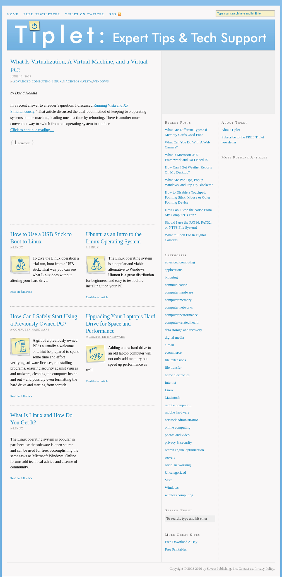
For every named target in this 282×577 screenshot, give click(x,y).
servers (170, 457)
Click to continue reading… (32, 130)
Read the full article (21, 291)
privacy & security (178, 442)
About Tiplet (230, 130)
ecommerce (173, 352)
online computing (177, 427)
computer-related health (182, 322)
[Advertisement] (52, 187)
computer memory (178, 300)
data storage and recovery (183, 330)
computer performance (181, 315)
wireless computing (179, 495)
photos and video (177, 435)
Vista (87, 81)
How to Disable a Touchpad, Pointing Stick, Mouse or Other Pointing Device (187, 197)
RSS (113, 14)
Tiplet (141, 34)
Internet (170, 382)
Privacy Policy (264, 569)
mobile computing (178, 405)
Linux (57, 81)
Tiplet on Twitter (84, 14)
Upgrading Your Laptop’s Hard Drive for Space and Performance (120, 323)
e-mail (169, 345)
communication (176, 285)
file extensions (175, 360)
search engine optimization (184, 450)
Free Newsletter (41, 14)
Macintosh (72, 81)
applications (173, 270)
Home (12, 14)
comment (22, 143)
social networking (178, 465)
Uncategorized (175, 472)
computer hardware (31, 329)
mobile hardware (177, 412)
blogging (171, 277)
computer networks (179, 307)
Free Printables (176, 549)
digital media (174, 337)
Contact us (245, 569)
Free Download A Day (181, 542)
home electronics (177, 375)
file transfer (173, 367)
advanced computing (32, 81)
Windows (101, 81)
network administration (182, 420)
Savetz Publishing (219, 569)
